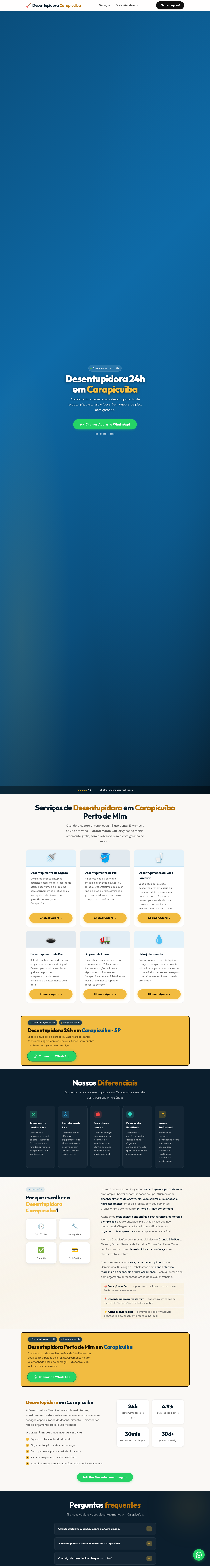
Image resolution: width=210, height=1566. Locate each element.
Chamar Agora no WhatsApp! (105, 424)
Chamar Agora (51, 918)
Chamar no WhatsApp (52, 1056)
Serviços (104, 5)
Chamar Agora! (170, 5)
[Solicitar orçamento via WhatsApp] (184, 1555)
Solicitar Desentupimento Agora (104, 1477)
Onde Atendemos (127, 5)
